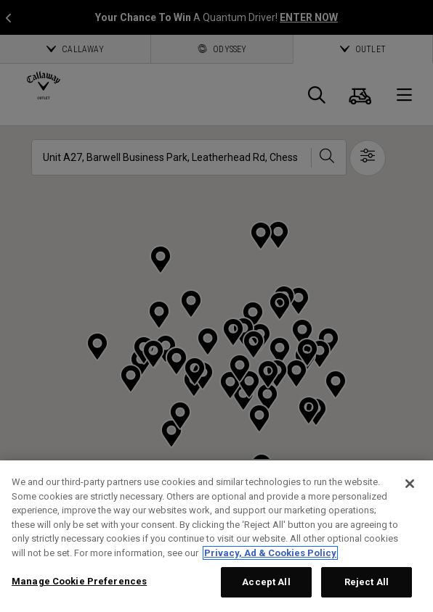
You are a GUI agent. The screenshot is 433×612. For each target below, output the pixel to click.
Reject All (366, 581)
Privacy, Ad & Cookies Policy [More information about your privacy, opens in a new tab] (270, 552)
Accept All (266, 581)
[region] (216, 536)
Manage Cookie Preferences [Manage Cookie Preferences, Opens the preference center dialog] (79, 581)
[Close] (410, 484)
